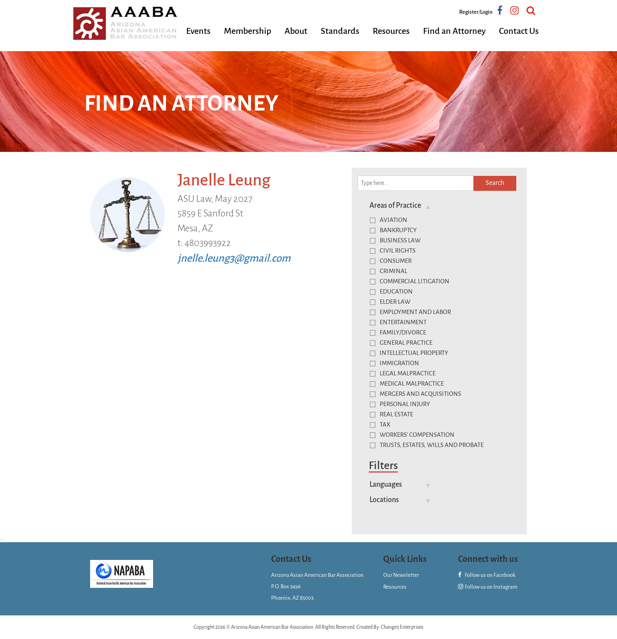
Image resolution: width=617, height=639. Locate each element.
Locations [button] (384, 500)
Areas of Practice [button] (395, 205)
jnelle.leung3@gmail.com (233, 258)
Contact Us (519, 31)
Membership (247, 31)
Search (495, 183)
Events (198, 31)
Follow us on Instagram (487, 587)
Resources (391, 31)
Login (486, 12)
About (295, 31)
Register (468, 12)
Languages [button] (385, 484)
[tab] (440, 205)
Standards (340, 31)
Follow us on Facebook (486, 575)
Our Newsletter (401, 575)
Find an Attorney (454, 31)
